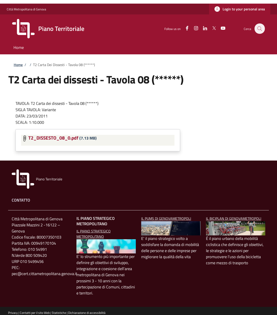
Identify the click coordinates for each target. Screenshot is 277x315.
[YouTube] (220, 28)
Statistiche (59, 312)
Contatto (21, 200)
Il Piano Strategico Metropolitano (93, 233)
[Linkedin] (202, 28)
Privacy (13, 312)
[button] (239, 9)
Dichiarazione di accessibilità (86, 312)
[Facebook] (184, 28)
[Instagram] (193, 28)
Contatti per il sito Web (35, 312)
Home (18, 64)
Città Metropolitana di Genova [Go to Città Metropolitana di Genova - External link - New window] (26, 9)
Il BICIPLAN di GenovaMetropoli (233, 218)
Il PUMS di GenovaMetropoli (166, 218)
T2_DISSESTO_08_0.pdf (53, 137)
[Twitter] (211, 28)
